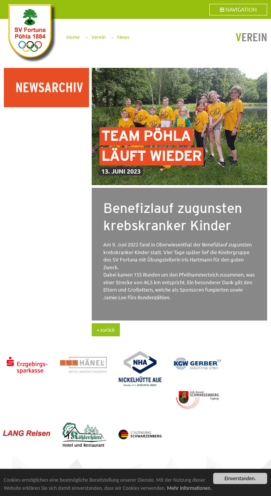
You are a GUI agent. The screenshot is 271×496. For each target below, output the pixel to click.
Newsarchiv (49, 87)
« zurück (106, 329)
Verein (98, 37)
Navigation (238, 10)
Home (73, 37)
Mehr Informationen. (189, 488)
